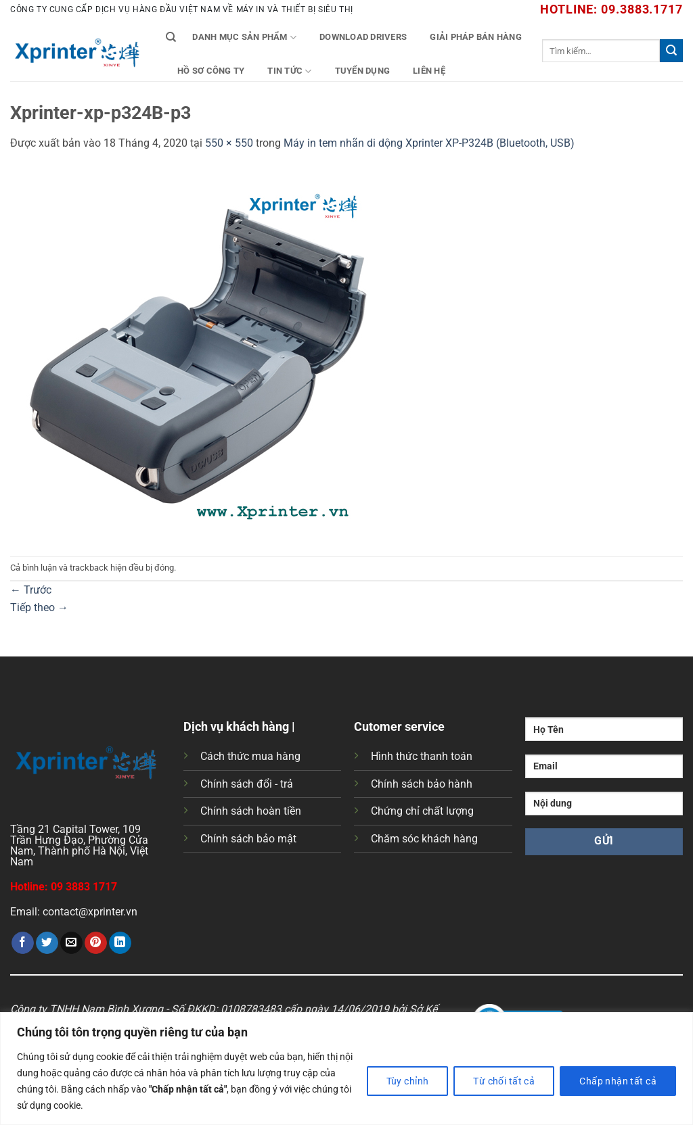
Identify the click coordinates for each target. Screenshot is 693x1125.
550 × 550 (229, 143)
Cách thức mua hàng (250, 756)
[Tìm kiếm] (171, 37)
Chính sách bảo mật (248, 838)
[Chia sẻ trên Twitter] (47, 943)
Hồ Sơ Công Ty (210, 71)
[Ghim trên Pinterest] (96, 943)
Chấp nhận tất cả (617, 1081)
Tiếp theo (39, 607)
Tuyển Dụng (362, 71)
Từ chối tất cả (504, 1081)
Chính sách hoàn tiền (250, 811)
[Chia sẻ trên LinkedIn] (120, 943)
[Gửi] (671, 50)
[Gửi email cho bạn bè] (71, 943)
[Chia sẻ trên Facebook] (23, 943)
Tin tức (289, 71)
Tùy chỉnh (407, 1081)
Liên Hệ (429, 71)
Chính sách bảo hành (421, 783)
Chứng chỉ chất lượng (422, 811)
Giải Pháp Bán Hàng (476, 37)
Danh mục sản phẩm (244, 37)
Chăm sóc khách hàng (424, 838)
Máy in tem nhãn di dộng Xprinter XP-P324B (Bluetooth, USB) (429, 143)
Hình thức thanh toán (421, 756)
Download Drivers (363, 37)
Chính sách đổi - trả (246, 783)
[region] (346, 1068)
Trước (30, 589)
